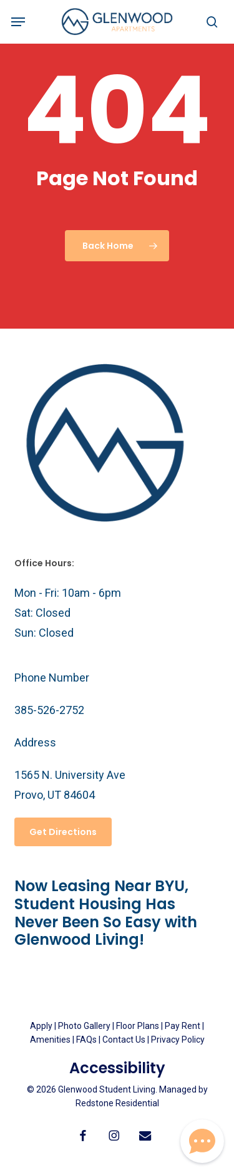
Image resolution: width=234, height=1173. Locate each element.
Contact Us (123, 1040)
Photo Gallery (84, 1026)
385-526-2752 (49, 710)
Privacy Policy (178, 1040)
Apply (41, 1026)
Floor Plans (137, 1026)
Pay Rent (182, 1026)
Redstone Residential (117, 1103)
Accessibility (117, 1068)
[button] (18, 22)
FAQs (87, 1040)
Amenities (50, 1040)
